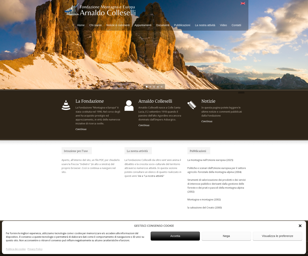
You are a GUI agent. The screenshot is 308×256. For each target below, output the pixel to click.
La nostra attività (205, 25)
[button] (300, 226)
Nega (226, 236)
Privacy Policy (35, 249)
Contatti (236, 25)
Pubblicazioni (182, 25)
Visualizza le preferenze (277, 236)
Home (81, 25)
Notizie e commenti (118, 25)
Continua (81, 129)
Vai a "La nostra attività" (151, 175)
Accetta (175, 236)
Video (223, 25)
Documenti (162, 25)
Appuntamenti (143, 25)
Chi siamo (95, 25)
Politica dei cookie (16, 249)
